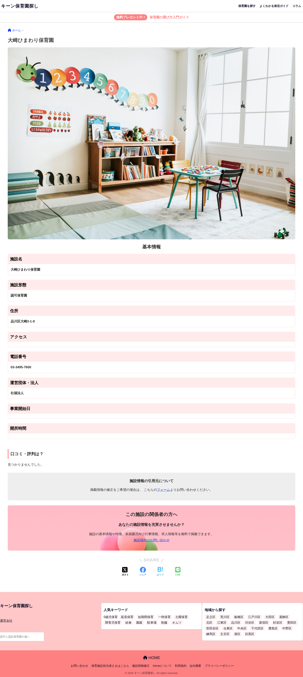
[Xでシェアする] (125, 572)
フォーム (163, 490)
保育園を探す (247, 6)
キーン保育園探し (20, 6)
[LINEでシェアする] (177, 572)
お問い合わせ (79, 665)
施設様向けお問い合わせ (152, 540)
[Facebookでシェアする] (142, 572)
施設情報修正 (141, 665)
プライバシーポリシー (219, 665)
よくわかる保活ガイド (274, 6)
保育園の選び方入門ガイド (151, 17)
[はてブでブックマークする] (160, 572)
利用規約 (180, 665)
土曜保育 (181, 617)
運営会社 (6, 620)
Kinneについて (162, 665)
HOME (151, 658)
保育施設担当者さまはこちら (110, 665)
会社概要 (195, 665)
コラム (296, 6)
